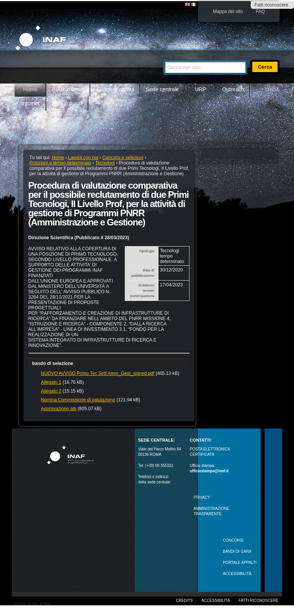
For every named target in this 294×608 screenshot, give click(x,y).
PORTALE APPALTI (239, 562)
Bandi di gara (237, 551)
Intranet (30, 103)
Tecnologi (105, 163)
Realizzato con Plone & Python (32, 604)
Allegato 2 (51, 391)
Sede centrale (162, 89)
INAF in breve (68, 89)
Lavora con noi (83, 157)
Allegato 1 (51, 382)
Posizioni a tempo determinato (60, 163)
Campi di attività (115, 89)
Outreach (233, 89)
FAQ (260, 11)
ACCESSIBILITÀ (237, 574)
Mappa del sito (228, 11)
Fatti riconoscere (271, 5)
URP (200, 89)
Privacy (202, 497)
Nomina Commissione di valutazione (78, 400)
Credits (184, 600)
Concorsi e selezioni (122, 157)
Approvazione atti (59, 408)
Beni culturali (67, 103)
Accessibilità (215, 600)
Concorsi (233, 540)
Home (30, 89)
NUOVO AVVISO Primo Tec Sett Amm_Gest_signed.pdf (97, 373)
